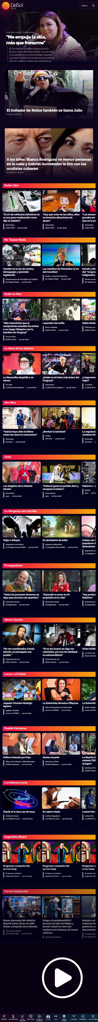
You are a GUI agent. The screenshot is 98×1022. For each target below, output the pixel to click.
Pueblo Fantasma (64, 1020)
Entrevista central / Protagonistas (20, 32)
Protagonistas (83, 1019)
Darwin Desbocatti (22, 1020)
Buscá (84, 5)
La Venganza (74, 1019)
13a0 (56, 1019)
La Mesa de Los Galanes (39, 1020)
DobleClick (4, 1019)
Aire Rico (48, 1019)
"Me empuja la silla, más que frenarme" (26, 40)
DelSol (17, 5)
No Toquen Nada (13, 1019)
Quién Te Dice (30, 1019)
